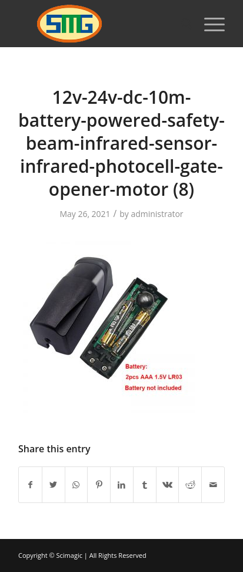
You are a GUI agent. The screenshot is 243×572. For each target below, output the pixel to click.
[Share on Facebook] (30, 484)
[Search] (180, 23)
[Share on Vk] (168, 484)
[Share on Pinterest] (99, 484)
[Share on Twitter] (53, 484)
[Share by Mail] (213, 484)
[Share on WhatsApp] (76, 484)
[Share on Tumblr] (145, 484)
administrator (157, 213)
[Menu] (208, 23)
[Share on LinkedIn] (122, 484)
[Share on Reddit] (190, 484)
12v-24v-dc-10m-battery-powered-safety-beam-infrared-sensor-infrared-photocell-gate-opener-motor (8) (121, 143)
